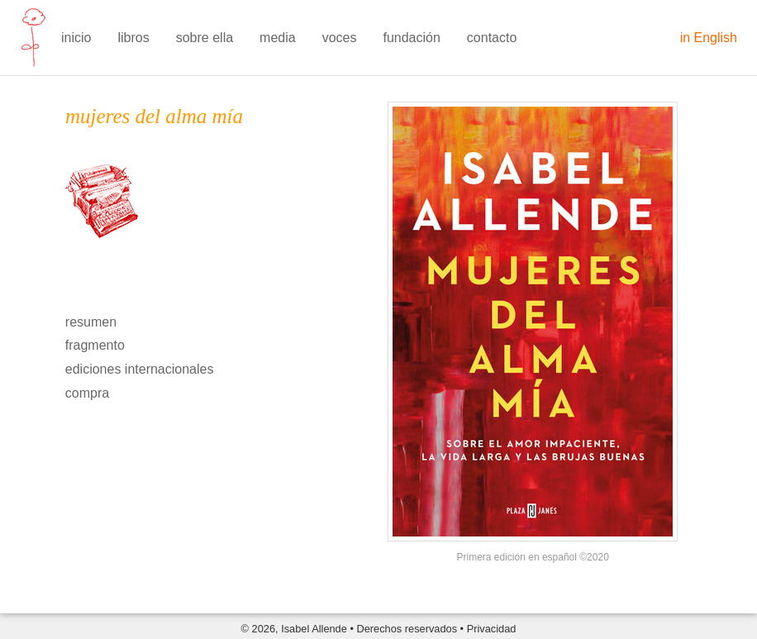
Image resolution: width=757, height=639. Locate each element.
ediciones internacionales (139, 369)
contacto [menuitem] (492, 38)
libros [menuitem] (133, 38)
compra (87, 393)
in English (708, 38)
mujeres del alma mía (154, 116)
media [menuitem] (277, 38)
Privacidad (492, 628)
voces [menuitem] (339, 38)
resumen (91, 322)
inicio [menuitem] (76, 38)
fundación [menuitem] (411, 38)
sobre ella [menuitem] (204, 38)
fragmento (95, 345)
